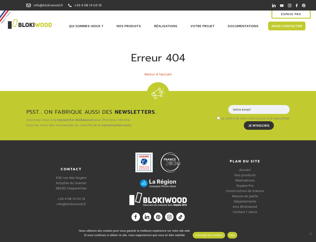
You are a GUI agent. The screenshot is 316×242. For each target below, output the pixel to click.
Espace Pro (291, 14)
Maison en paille (245, 196)
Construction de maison (245, 191)
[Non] (310, 233)
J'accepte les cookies (209, 235)
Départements (245, 201)
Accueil (245, 170)
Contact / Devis (245, 212)
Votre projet (202, 26)
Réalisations (165, 26)
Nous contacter (287, 26)
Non (232, 235)
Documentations (243, 26)
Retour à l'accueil (158, 74)
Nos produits (129, 26)
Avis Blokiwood (245, 207)
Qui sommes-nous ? (86, 26)
